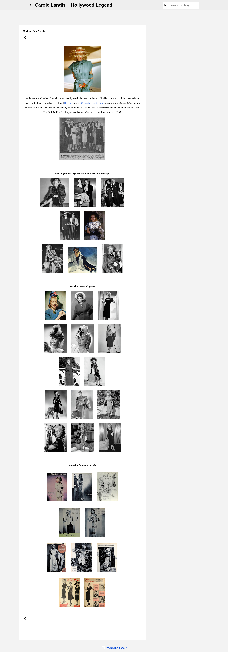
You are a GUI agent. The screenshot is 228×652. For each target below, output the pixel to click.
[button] (25, 38)
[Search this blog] (183, 5)
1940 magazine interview (91, 103)
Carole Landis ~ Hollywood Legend (73, 5)
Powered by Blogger (114, 648)
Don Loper (69, 103)
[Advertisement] (162, 125)
